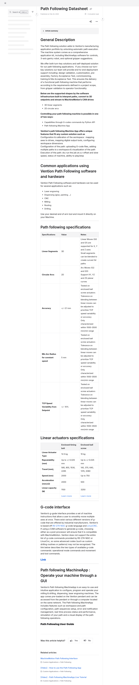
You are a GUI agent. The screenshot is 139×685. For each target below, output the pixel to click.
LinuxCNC (92, 525)
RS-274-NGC (59, 525)
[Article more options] (97, 21)
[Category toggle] (36, 14)
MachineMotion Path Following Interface (59, 658)
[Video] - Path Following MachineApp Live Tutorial (63, 677)
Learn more (66, 496)
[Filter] (32, 12)
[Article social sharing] (91, 21)
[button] (18, 12)
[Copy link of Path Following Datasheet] (91, 9)
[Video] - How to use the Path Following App (61, 668)
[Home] (5, 3)
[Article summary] (70, 31)
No (87, 640)
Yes (74, 640)
